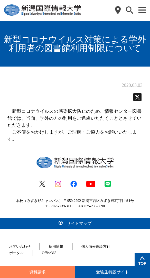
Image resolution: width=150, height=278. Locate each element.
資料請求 (37, 272)
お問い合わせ (20, 246)
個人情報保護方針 (95, 246)
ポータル (16, 253)
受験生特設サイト (112, 272)
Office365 (49, 253)
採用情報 (56, 246)
